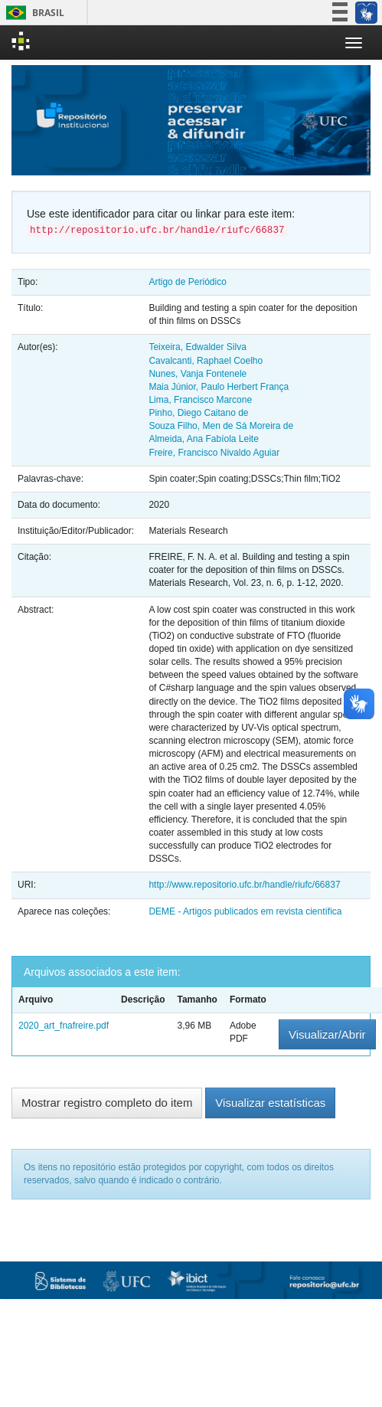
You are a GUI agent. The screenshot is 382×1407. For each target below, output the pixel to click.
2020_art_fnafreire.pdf (63, 1025)
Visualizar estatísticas (270, 1102)
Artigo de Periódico (187, 281)
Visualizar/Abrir (327, 1034)
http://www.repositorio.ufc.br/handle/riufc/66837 (244, 884)
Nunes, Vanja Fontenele (198, 373)
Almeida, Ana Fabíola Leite (203, 439)
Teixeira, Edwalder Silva (197, 347)
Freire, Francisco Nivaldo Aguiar (214, 452)
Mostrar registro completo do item (106, 1102)
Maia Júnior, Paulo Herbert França (219, 386)
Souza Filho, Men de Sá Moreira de (221, 425)
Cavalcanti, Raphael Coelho (206, 360)
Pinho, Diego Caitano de (198, 412)
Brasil (32, 12)
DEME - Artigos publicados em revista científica (245, 911)
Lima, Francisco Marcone (200, 399)
